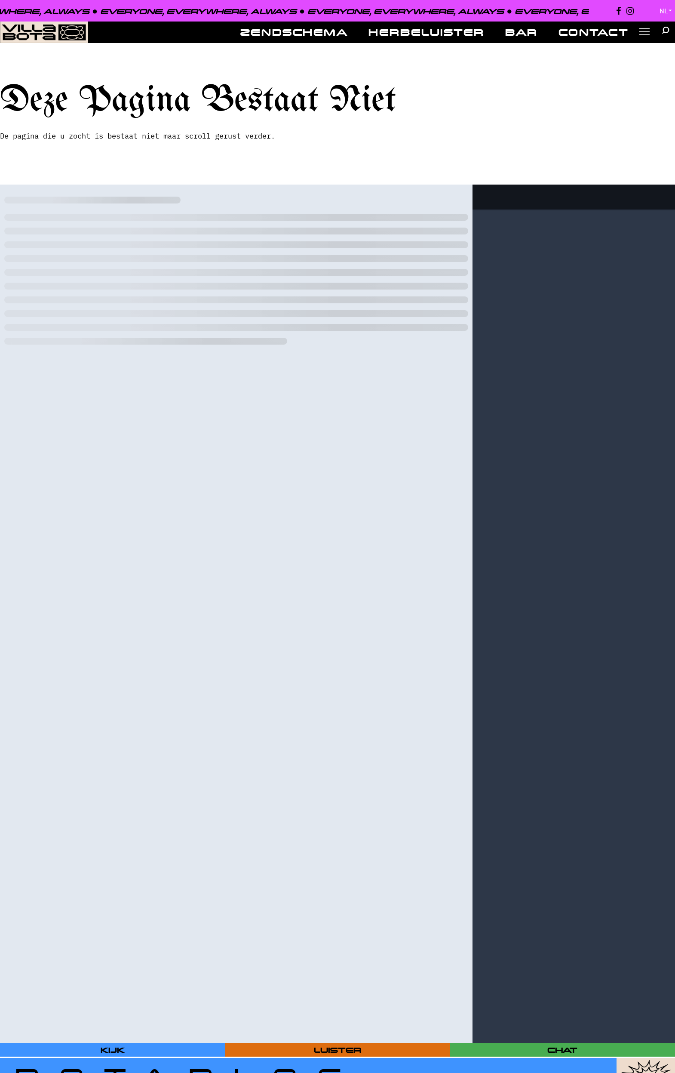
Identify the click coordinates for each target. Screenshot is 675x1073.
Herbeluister (426, 32)
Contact (593, 32)
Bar (521, 32)
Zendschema (294, 32)
